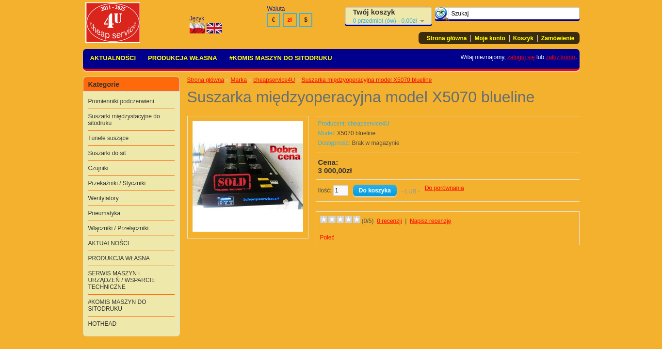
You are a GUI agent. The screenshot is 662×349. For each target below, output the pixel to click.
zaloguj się (521, 57)
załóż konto (560, 57)
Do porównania (444, 188)
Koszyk (523, 38)
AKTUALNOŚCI (113, 58)
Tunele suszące (108, 138)
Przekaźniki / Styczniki (117, 183)
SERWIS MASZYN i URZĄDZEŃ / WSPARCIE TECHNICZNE (121, 280)
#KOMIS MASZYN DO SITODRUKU (280, 58)
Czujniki (98, 168)
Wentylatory (103, 198)
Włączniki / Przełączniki (118, 228)
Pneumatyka (104, 213)
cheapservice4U (274, 80)
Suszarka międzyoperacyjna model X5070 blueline (367, 80)
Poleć (327, 237)
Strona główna (447, 38)
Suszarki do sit (107, 153)
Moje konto (489, 38)
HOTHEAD (102, 323)
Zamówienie (558, 38)
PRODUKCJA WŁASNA (182, 58)
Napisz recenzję (430, 221)
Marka (239, 80)
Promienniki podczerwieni (121, 101)
